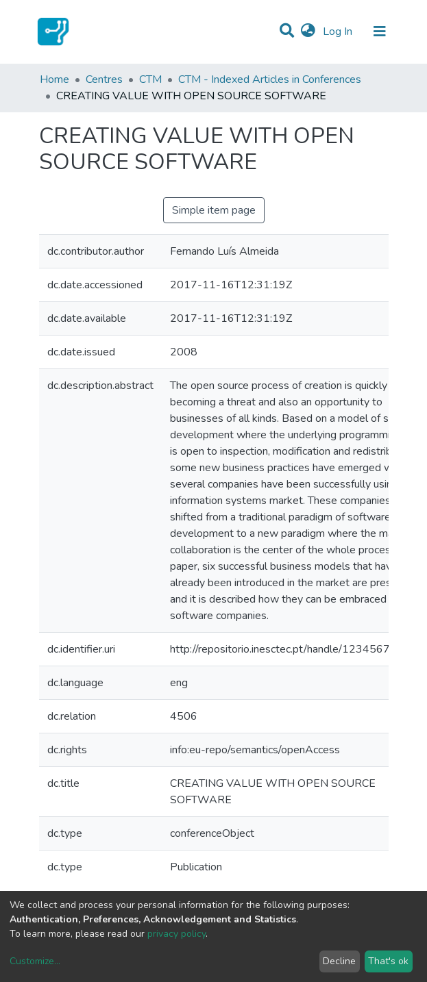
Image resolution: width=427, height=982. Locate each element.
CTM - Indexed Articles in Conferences (269, 79)
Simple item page (214, 210)
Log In (339, 31)
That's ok (388, 961)
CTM (150, 79)
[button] (308, 31)
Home (54, 79)
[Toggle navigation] (380, 31)
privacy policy (176, 933)
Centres (104, 79)
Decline (339, 961)
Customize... (35, 961)
